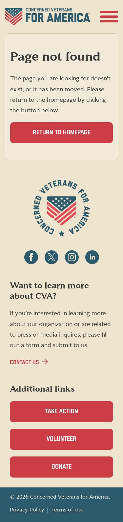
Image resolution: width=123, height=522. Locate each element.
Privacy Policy (27, 510)
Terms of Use (67, 510)
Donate (72, 470)
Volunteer (73, 443)
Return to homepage (62, 132)
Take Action (61, 411)
